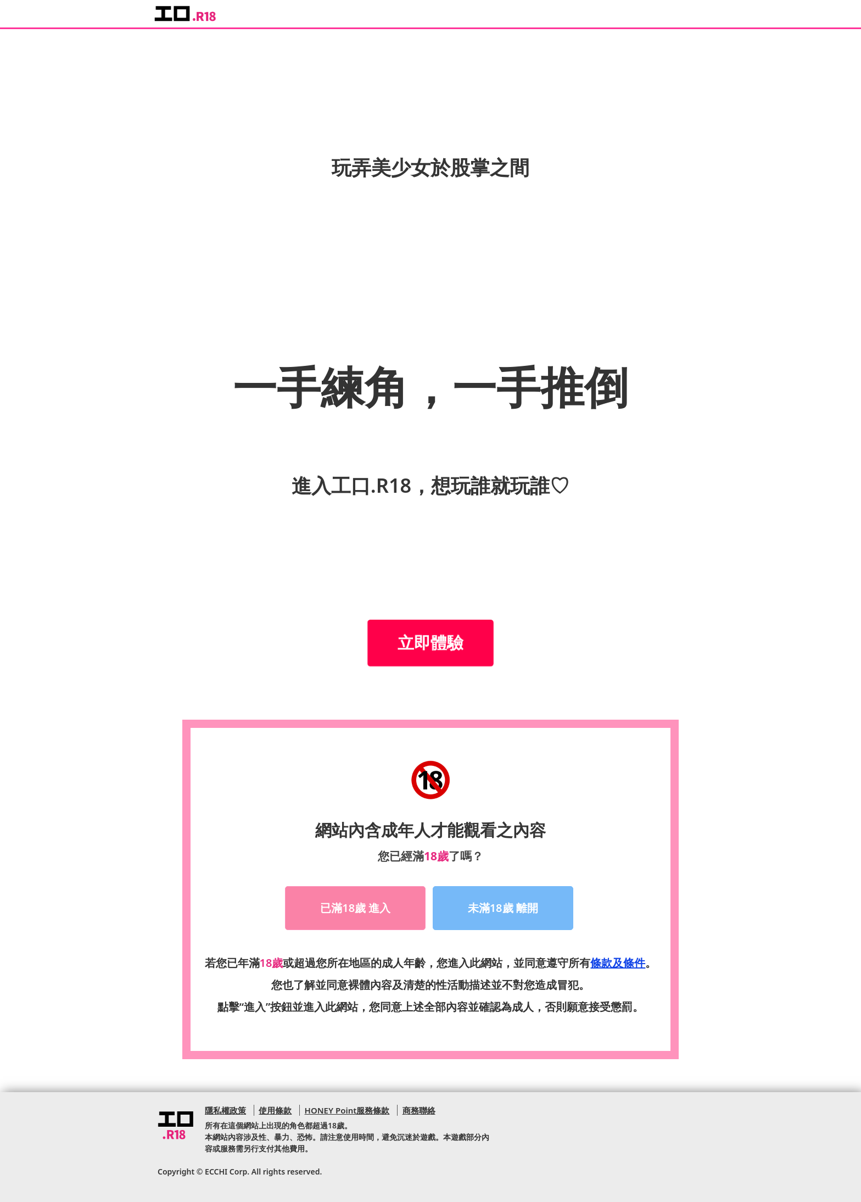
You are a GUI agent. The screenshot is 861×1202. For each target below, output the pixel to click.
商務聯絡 (418, 1110)
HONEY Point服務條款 (347, 1110)
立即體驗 (431, 643)
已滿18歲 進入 (355, 907)
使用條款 (275, 1110)
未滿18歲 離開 (503, 907)
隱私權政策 (225, 1110)
